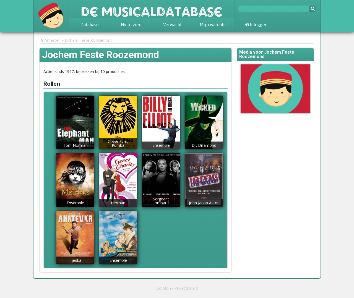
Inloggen (256, 24)
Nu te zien (131, 24)
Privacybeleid (186, 288)
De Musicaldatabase (151, 9)
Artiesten (53, 40)
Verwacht (172, 24)
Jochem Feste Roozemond (89, 40)
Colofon (164, 288)
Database (89, 24)
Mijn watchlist (214, 24)
